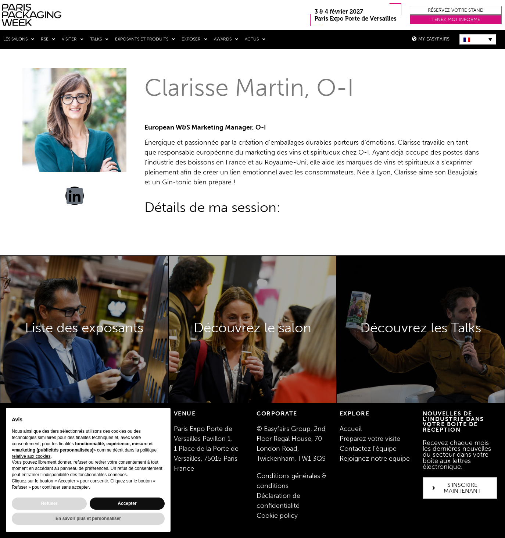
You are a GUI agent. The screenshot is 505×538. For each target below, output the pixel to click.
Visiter (72, 39)
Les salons (18, 39)
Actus (255, 39)
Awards (226, 39)
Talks (99, 39)
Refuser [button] (49, 503)
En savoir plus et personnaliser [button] (88, 518)
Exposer (194, 39)
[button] (456, 10)
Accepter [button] (127, 503)
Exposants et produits (145, 39)
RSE (48, 39)
